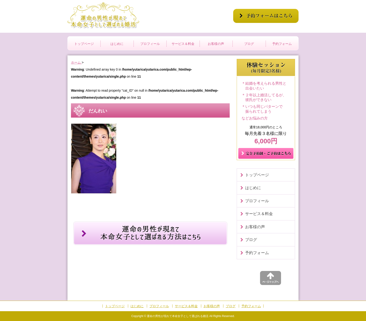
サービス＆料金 (183, 44)
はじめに (116, 44)
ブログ (249, 44)
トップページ (84, 44)
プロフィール (150, 44)
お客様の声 (216, 44)
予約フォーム (282, 44)
